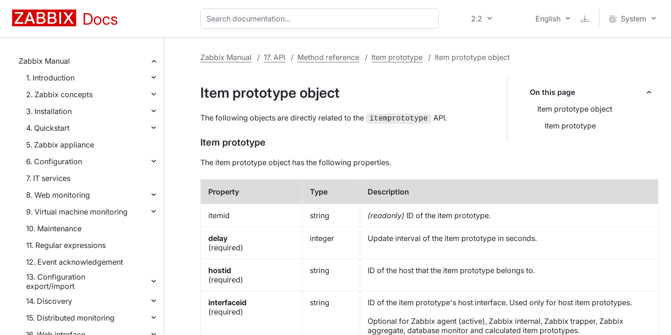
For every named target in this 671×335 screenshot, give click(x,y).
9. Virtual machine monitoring (77, 211)
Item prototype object (574, 109)
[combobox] (321, 18)
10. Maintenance (54, 228)
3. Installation (49, 111)
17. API (274, 57)
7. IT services (48, 178)
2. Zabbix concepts (59, 94)
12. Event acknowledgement (74, 262)
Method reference (328, 57)
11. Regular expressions (66, 245)
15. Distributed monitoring (70, 317)
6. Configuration (54, 161)
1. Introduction (50, 77)
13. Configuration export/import (55, 281)
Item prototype (397, 57)
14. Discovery (49, 301)
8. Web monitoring (58, 195)
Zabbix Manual (44, 61)
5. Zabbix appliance (60, 144)
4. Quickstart (47, 128)
